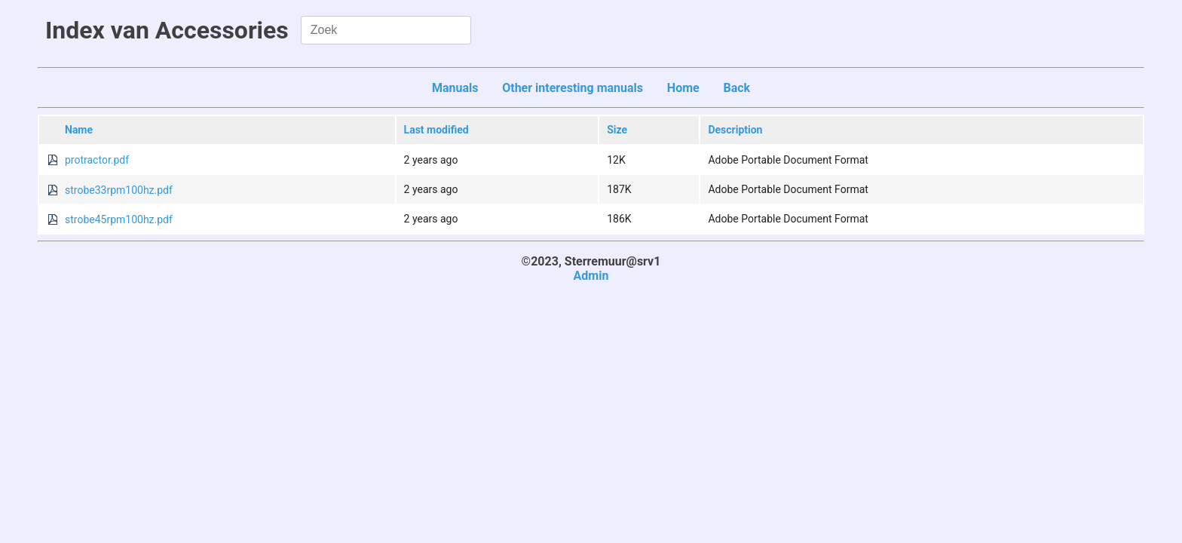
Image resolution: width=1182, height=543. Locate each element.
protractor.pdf (97, 160)
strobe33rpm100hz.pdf (119, 190)
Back (736, 88)
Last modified (436, 130)
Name (79, 130)
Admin (591, 275)
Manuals (455, 88)
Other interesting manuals (572, 88)
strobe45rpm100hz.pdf (119, 219)
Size (617, 130)
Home (683, 88)
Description (735, 130)
